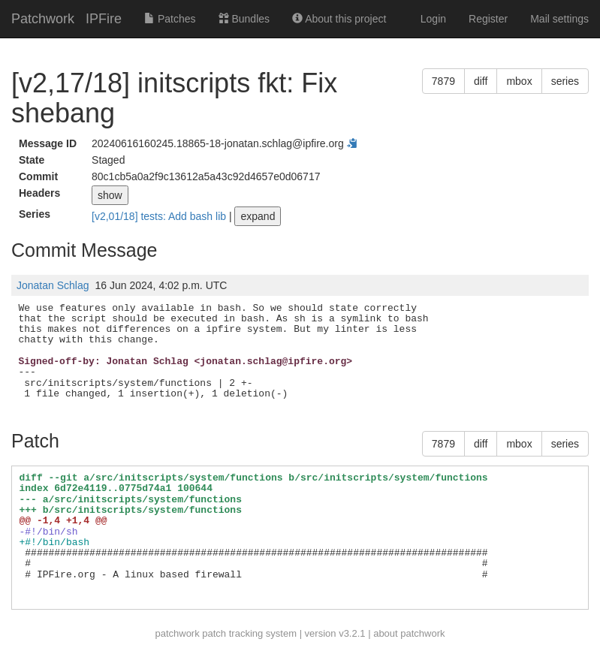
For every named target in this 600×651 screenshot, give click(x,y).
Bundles (244, 19)
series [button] (565, 81)
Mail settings (559, 19)
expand (257, 216)
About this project (339, 19)
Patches (169, 19)
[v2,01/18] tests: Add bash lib (160, 216)
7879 (443, 81)
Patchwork (42, 18)
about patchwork (409, 633)
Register (488, 19)
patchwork (177, 633)
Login (433, 19)
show (110, 195)
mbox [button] (519, 81)
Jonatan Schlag (53, 285)
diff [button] (480, 81)
